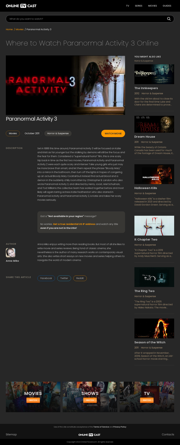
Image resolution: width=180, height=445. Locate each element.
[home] (43, 5)
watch (33, 400)
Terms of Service (101, 427)
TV (127, 5)
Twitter (64, 278)
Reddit (80, 278)
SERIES (138, 5)
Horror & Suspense (58, 133)
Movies (152, 5)
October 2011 (32, 133)
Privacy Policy (119, 427)
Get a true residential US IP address (74, 224)
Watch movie (113, 133)
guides (167, 5)
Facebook (46, 278)
